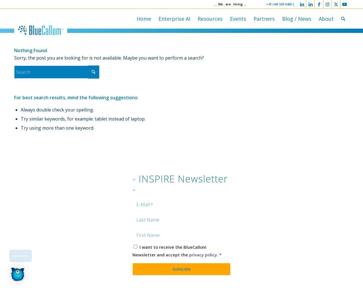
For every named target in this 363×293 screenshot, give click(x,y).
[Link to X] (336, 4)
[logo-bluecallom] (40, 30)
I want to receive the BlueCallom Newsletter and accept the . (176, 250)
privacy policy (203, 255)
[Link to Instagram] (327, 4)
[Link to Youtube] (344, 4)
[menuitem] (144, 19)
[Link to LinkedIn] (302, 4)
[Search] (343, 19)
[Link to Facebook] (319, 4)
